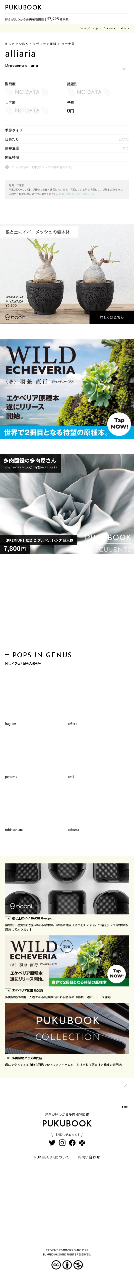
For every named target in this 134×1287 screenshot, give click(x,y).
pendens (11, 776)
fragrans (10, 723)
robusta (73, 829)
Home (83, 28)
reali (71, 776)
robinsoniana (14, 829)
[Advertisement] (67, 604)
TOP (124, 1097)
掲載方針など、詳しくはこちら (76, 194)
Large (95, 28)
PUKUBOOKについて (52, 1156)
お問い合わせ (89, 1156)
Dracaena (109, 28)
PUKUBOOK (23, 8)
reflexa (72, 723)
